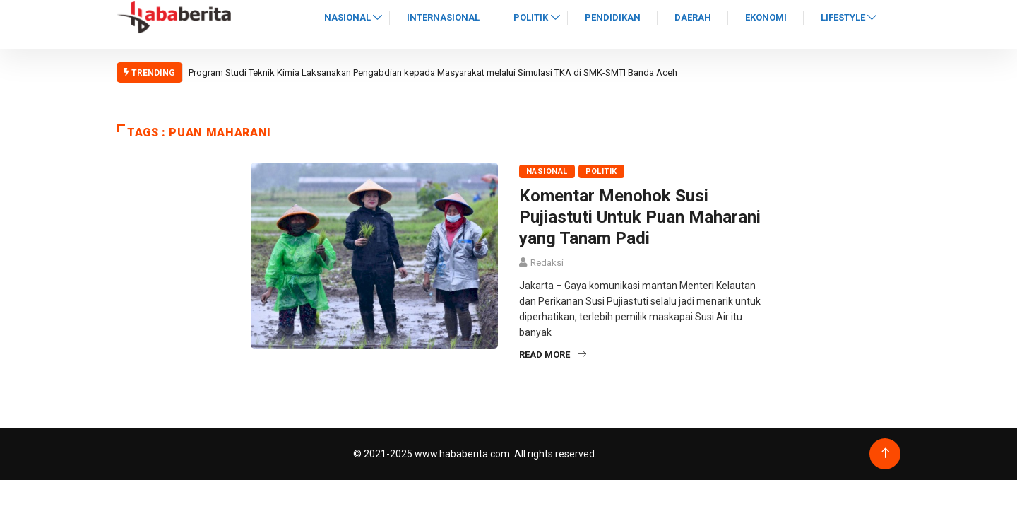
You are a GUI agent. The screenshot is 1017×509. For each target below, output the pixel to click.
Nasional (347, 17)
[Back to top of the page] (885, 453)
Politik (530, 17)
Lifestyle (843, 17)
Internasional (443, 17)
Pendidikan (613, 17)
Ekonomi (766, 17)
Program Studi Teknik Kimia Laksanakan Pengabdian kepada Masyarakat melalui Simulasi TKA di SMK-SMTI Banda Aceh (433, 72)
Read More (552, 354)
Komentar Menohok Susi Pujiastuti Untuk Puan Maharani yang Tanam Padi (640, 217)
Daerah (692, 17)
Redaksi (547, 262)
